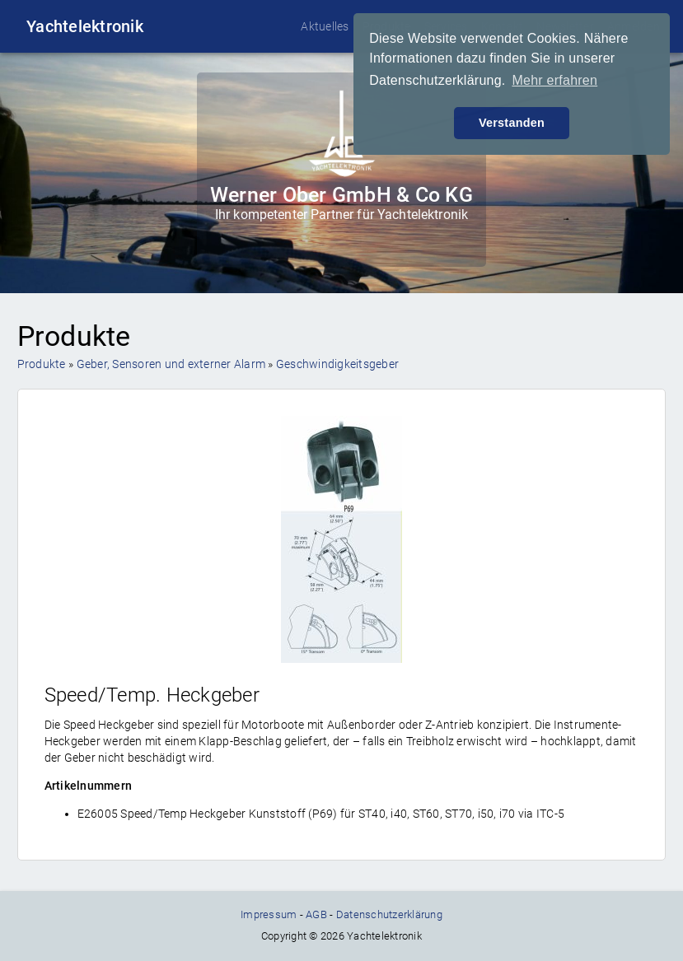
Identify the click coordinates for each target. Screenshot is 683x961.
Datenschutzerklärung (389, 914)
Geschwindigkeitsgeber (337, 364)
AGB (316, 914)
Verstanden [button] (512, 122)
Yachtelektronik (84, 26)
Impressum (269, 914)
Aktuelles (325, 26)
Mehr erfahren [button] (554, 80)
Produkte (41, 364)
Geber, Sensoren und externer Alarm (171, 364)
